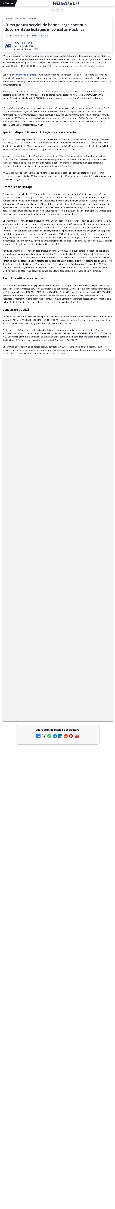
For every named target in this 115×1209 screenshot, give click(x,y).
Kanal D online (20, 694)
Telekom (57, 1131)
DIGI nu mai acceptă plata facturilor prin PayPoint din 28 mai (46, 631)
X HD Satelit (57, 1097)
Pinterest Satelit (57, 1105)
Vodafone (68, 1131)
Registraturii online (29, 350)
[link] (57, 512)
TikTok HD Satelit (57, 1089)
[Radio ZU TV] (103, 617)
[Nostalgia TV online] (103, 596)
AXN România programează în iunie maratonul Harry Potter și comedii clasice (52, 570)
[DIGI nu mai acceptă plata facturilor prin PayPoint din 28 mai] (103, 637)
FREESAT (14, 1131)
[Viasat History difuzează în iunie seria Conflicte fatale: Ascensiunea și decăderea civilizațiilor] (57, 839)
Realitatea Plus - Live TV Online (30, 673)
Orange (47, 1131)
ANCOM (9, 19)
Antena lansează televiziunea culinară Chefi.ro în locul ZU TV (46, 548)
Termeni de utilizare (57, 1156)
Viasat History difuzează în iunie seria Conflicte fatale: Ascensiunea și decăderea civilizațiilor (54, 804)
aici (81, 320)
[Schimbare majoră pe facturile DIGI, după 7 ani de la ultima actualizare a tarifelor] (103, 533)
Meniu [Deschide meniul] (8, 3)
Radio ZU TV (19, 610)
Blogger (79, 1177)
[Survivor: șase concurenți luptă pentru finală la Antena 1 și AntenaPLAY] (57, 766)
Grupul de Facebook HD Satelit (57, 1066)
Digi (6, 1131)
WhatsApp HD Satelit (57, 1073)
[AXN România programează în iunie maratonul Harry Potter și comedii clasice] (103, 575)
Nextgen (37, 1131)
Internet (33, 19)
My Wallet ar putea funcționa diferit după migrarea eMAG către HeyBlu (52, 506)
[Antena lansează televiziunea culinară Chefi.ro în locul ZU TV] (103, 554)
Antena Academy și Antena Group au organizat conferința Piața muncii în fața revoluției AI (53, 876)
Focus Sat (25, 1131)
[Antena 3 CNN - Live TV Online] (103, 658)
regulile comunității (45, 437)
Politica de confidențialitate (57, 1164)
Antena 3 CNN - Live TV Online (29, 652)
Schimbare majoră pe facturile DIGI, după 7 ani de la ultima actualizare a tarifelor (53, 528)
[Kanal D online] (103, 700)
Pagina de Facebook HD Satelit (58, 1058)
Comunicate (20, 19)
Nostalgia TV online (23, 589)
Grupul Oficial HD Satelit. (82, 441)
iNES (78, 1131)
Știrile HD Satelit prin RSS (58, 1113)
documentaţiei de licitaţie (25, 74)
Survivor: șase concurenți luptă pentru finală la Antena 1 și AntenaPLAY (49, 732)
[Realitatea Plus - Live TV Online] (103, 679)
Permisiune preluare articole (57, 1147)
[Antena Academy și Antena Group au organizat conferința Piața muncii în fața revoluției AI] (57, 911)
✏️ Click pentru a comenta (17, 35)
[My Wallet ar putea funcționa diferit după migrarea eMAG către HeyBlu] (103, 512)
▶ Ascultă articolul (40, 35)
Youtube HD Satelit (57, 1081)
